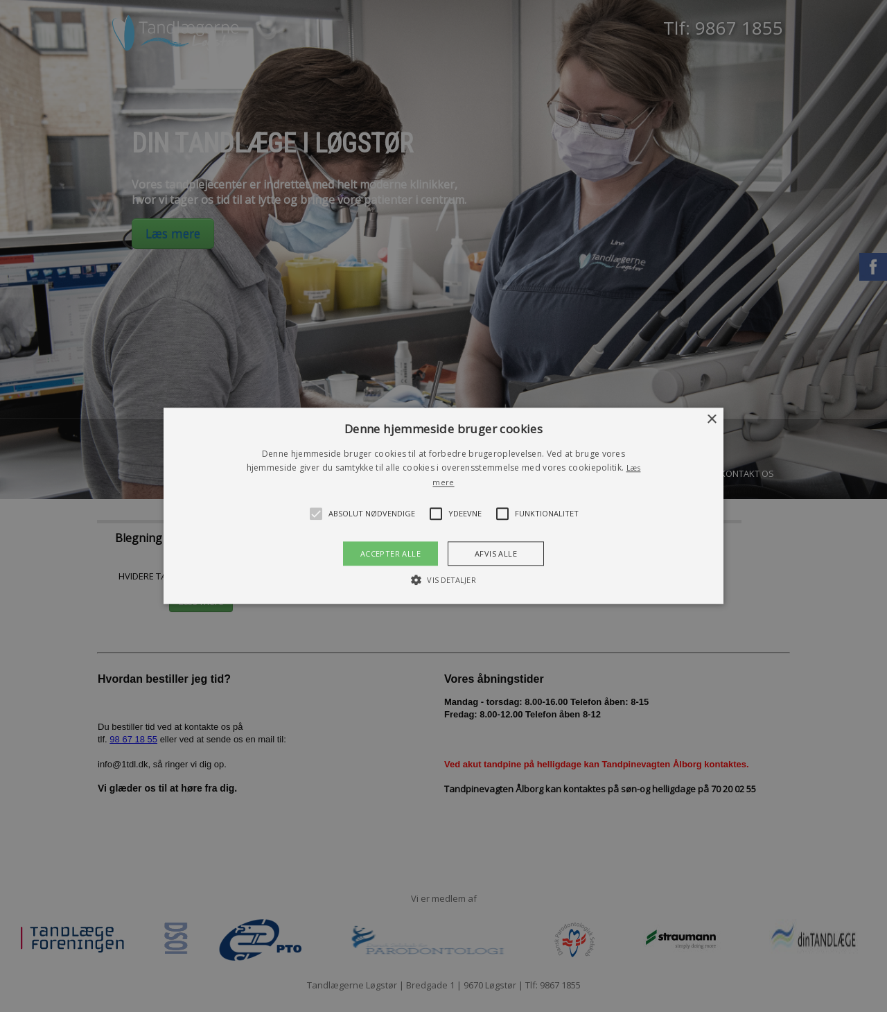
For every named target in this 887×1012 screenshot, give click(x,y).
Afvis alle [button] (496, 554)
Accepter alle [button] (390, 554)
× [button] (711, 420)
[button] (443, 506)
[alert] (443, 506)
